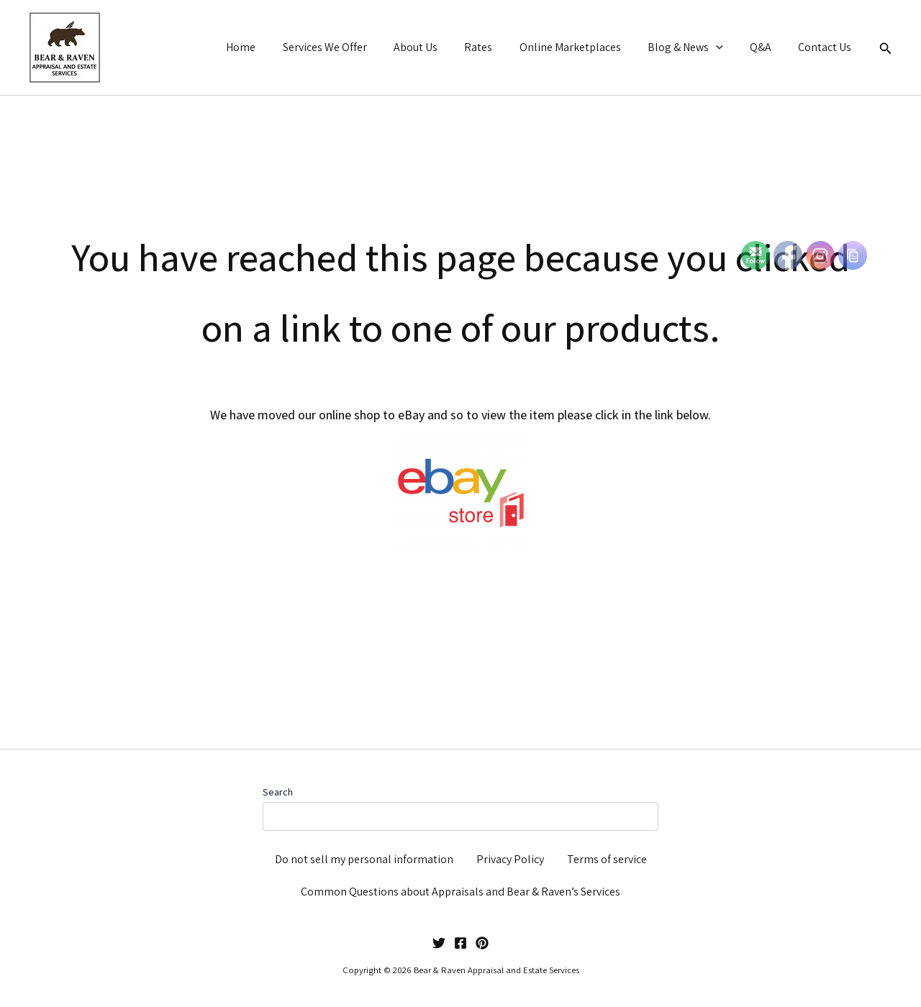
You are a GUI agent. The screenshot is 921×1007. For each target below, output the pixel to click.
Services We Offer (349, 47)
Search (278, 791)
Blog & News (694, 47)
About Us (436, 47)
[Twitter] (438, 943)
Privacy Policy (510, 859)
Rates (495, 47)
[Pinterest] (482, 943)
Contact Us (826, 47)
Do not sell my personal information (364, 859)
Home (269, 47)
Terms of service (607, 859)
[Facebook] (460, 943)
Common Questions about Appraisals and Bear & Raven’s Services (460, 891)
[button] (725, 47)
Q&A (766, 47)
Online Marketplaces (583, 47)
